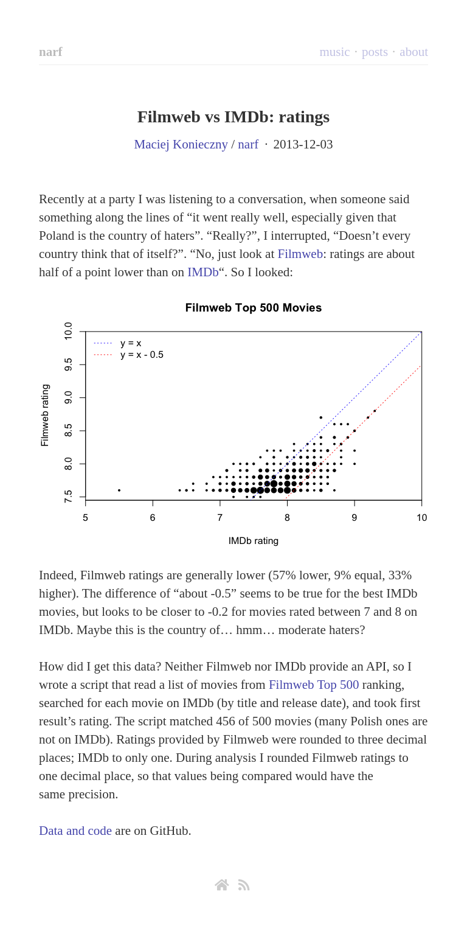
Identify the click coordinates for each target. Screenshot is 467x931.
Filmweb (300, 253)
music (334, 51)
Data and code (75, 830)
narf (51, 51)
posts (375, 51)
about (414, 51)
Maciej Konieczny (181, 144)
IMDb (202, 272)
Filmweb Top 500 (314, 684)
